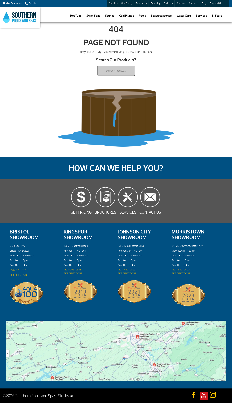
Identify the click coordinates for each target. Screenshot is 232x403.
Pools (142, 16)
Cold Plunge (126, 16)
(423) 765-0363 (72, 269)
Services (201, 16)
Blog (204, 3)
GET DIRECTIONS (19, 275)
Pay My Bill (215, 3)
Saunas (109, 16)
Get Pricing (127, 3)
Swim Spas (93, 16)
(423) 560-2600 (180, 269)
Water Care (184, 16)
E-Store (217, 16)
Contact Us (150, 212)
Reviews (180, 3)
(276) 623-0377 (18, 270)
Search (226, 3)
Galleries (168, 3)
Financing (155, 3)
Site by (65, 395)
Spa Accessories (161, 16)
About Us (193, 3)
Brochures (141, 3)
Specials (113, 3)
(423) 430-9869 (126, 269)
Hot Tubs (76, 16)
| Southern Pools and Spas (20, 17)
